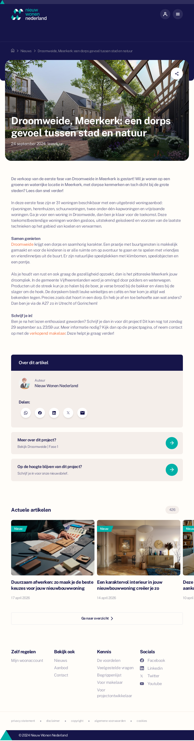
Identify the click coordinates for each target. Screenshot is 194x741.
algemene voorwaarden (110, 721)
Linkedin (151, 668)
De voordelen (108, 660)
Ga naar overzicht (97, 618)
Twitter (149, 675)
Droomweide (22, 244)
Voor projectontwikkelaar (114, 693)
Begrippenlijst (109, 675)
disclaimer (53, 721)
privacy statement (23, 721)
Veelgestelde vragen (115, 667)
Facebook (152, 660)
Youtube (151, 683)
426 (172, 510)
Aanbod (61, 667)
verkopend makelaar (47, 333)
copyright (77, 721)
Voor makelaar (110, 682)
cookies (142, 721)
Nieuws (26, 51)
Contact (61, 675)
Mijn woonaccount (27, 660)
